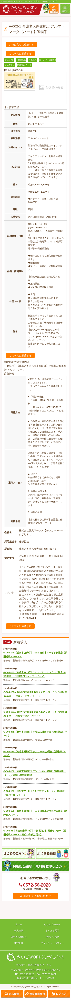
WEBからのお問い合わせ (35, 895)
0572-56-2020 (27, 974)
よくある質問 (52, 930)
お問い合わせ (52, 936)
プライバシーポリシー (52, 943)
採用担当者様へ (19, 936)
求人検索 (18, 930)
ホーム (18, 924)
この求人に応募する (20, 53)
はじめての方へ (52, 924)
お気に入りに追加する (21, 44)
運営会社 (18, 943)
